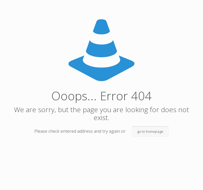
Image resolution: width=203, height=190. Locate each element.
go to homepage (150, 131)
